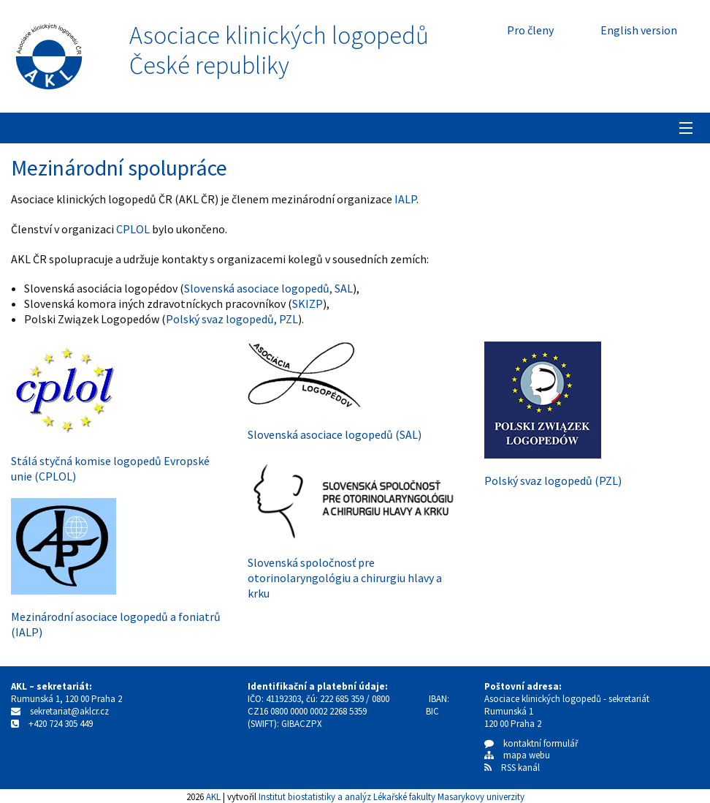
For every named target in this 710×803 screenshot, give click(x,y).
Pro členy (530, 30)
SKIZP (307, 303)
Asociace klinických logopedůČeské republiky (279, 50)
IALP (405, 199)
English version (638, 30)
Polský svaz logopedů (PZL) (553, 480)
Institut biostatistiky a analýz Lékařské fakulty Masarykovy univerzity (391, 796)
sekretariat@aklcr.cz (69, 711)
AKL (213, 796)
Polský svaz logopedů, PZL (232, 319)
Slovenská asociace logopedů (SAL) (334, 434)
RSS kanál (520, 767)
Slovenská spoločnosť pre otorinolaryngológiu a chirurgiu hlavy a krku (345, 577)
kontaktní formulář (531, 743)
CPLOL (133, 229)
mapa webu (517, 755)
